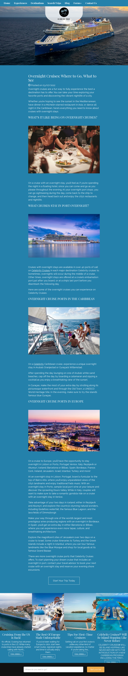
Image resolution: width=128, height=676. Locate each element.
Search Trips (54, 3)
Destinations (37, 3)
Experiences (20, 3)
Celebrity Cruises (41, 270)
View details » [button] (16, 654)
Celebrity (39, 364)
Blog (67, 3)
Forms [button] (78, 3)
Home (7, 3)
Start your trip (95, 670)
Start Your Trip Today (64, 580)
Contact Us (91, 3)
